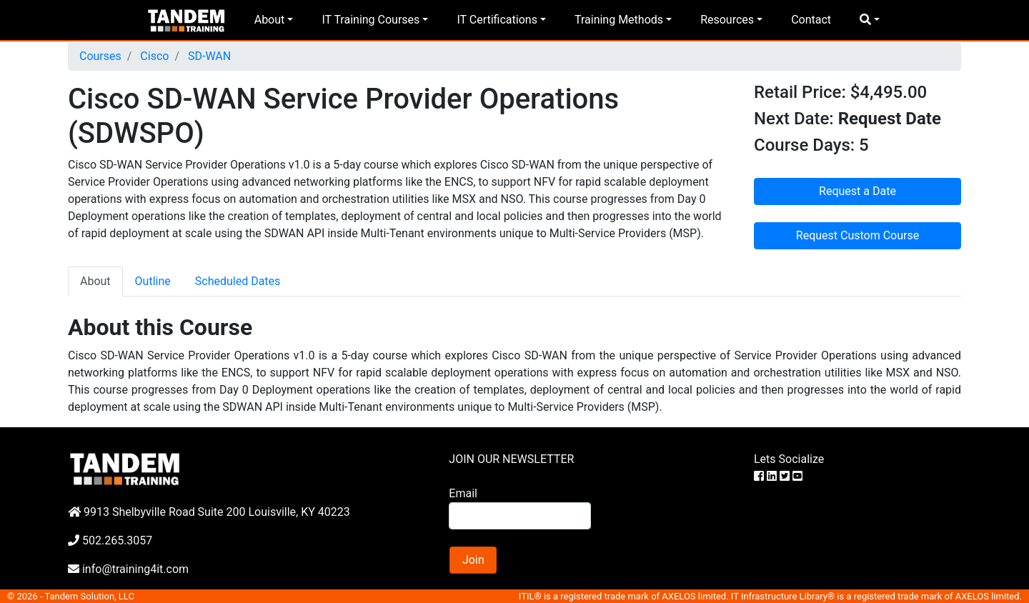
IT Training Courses (370, 19)
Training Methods (619, 19)
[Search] (519, 515)
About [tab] (95, 281)
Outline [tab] (153, 281)
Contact (811, 19)
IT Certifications (497, 19)
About (269, 19)
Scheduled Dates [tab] (238, 281)
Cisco (153, 56)
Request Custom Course (857, 235)
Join (473, 560)
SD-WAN (208, 56)
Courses (100, 56)
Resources (727, 19)
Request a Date (857, 191)
